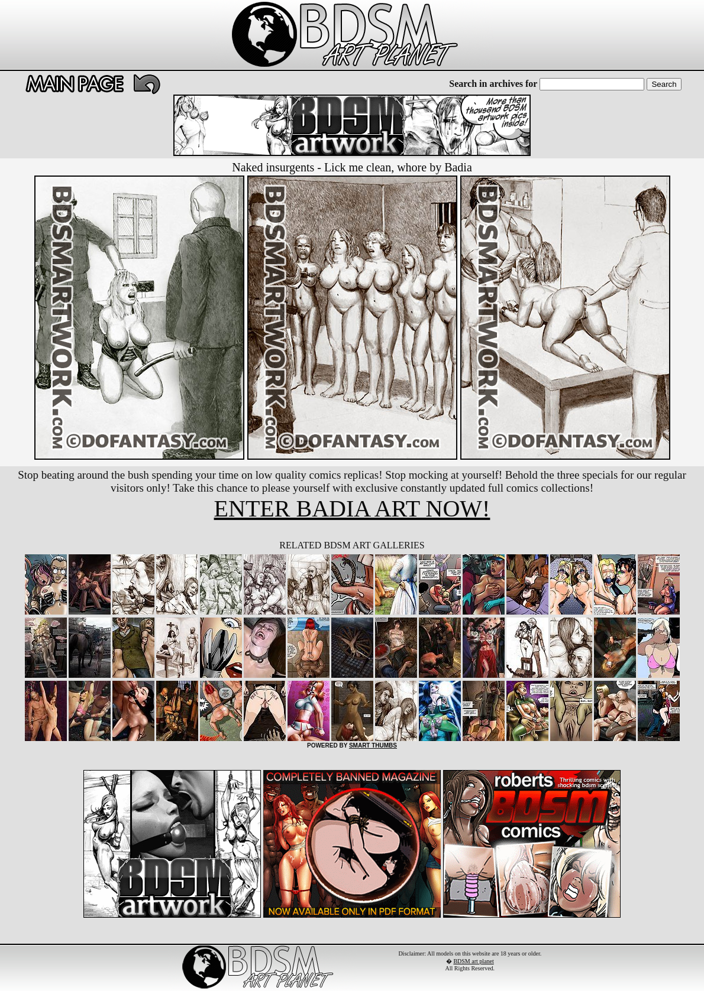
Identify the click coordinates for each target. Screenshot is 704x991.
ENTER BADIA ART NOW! (352, 508)
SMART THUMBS (373, 745)
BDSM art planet (473, 961)
